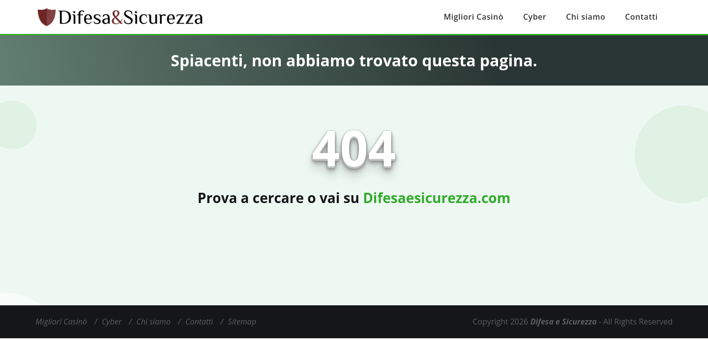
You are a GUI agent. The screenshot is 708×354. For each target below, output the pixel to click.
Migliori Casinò (473, 16)
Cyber (534, 16)
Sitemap (242, 321)
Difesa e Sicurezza (563, 321)
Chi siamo (585, 16)
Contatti (641, 16)
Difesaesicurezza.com (436, 197)
